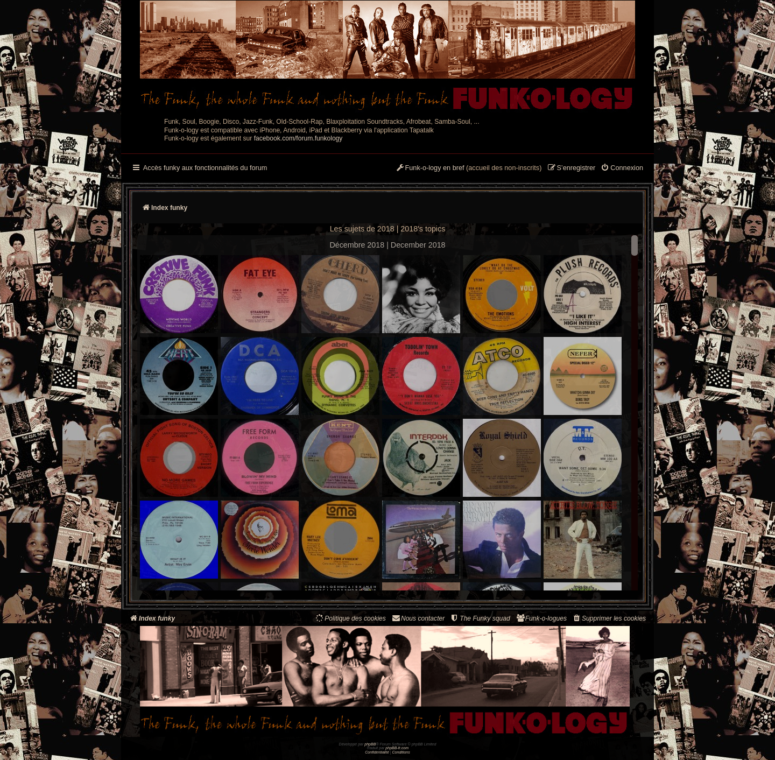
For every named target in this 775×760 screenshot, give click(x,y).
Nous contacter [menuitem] (418, 618)
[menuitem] (622, 168)
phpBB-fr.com (396, 748)
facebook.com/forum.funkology (298, 138)
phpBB (370, 744)
